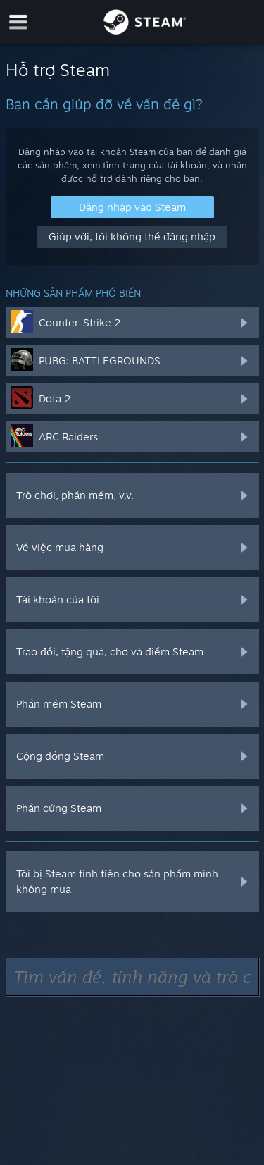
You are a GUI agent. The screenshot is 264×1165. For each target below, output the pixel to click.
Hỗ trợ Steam (58, 69)
